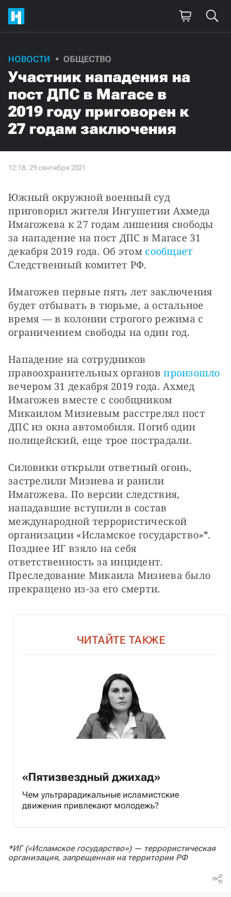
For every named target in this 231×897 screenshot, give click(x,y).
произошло (191, 372)
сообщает (169, 251)
